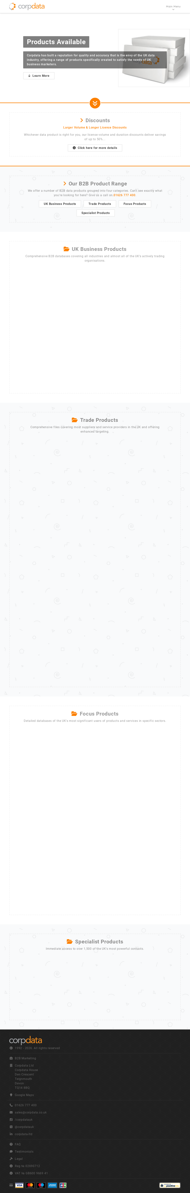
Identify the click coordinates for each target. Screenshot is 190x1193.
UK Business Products (60, 204)
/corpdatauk (24, 1119)
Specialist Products (95, 213)
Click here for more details (95, 148)
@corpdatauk (24, 1127)
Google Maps (24, 1095)
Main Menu (173, 6)
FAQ (18, 1144)
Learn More (39, 76)
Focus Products (135, 204)
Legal (19, 1159)
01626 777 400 (124, 195)
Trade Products (100, 204)
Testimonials (24, 1151)
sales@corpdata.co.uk (31, 1112)
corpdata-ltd (23, 1134)
